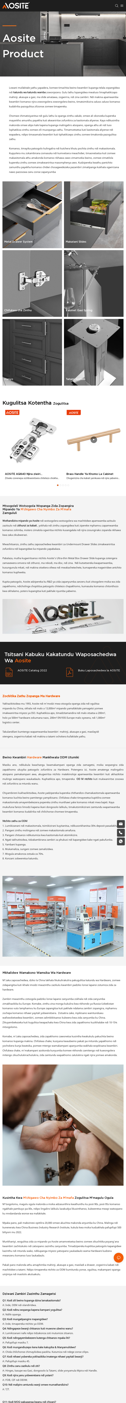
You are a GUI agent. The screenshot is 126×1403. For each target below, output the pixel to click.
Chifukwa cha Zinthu (18, 310)
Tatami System (75, 379)
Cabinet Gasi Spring (79, 310)
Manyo (8, 379)
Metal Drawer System (18, 241)
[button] (57, 485)
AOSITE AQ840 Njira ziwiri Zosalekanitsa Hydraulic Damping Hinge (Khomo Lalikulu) (31, 474)
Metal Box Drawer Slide (81, 558)
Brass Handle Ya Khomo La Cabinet (89, 473)
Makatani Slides (76, 241)
